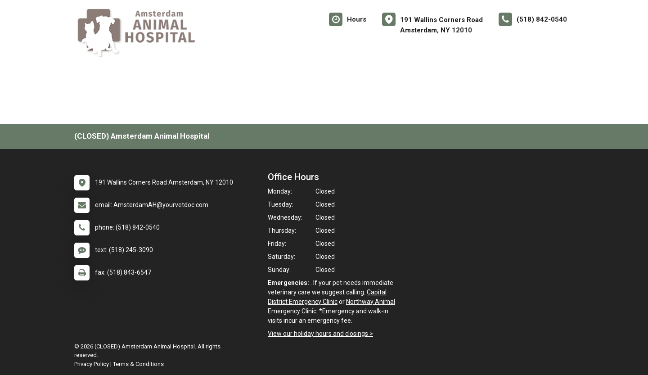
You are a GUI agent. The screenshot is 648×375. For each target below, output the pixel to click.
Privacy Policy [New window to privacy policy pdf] (91, 364)
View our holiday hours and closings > (320, 333)
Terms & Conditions (138, 364)
